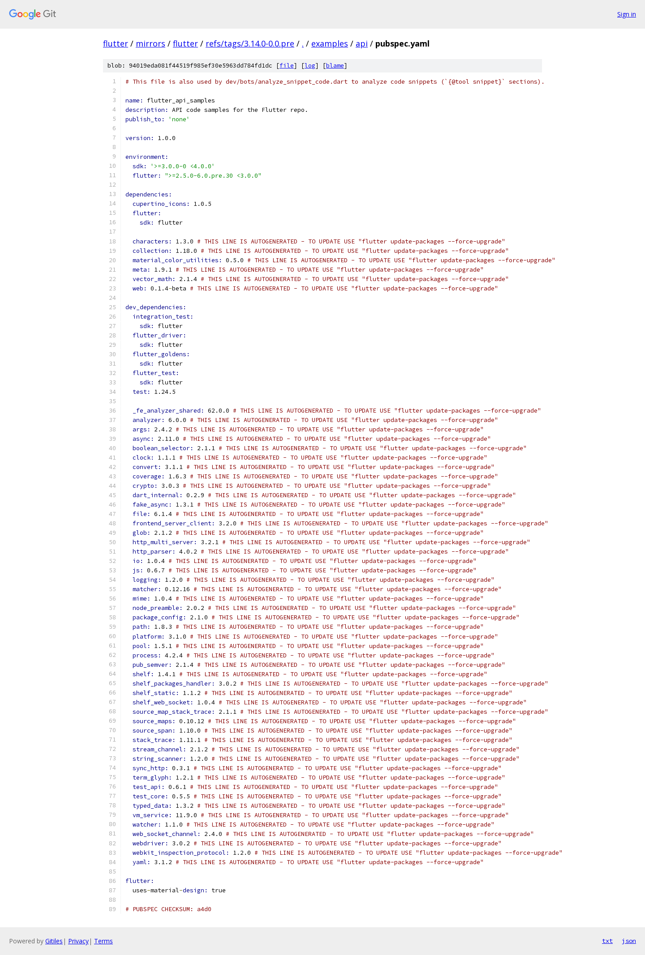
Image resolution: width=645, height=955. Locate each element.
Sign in (626, 14)
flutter (115, 43)
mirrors (150, 43)
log (310, 65)
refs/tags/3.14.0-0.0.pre (250, 43)
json (629, 941)
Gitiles (54, 941)
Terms (103, 941)
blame (335, 65)
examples (329, 43)
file (287, 65)
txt (607, 941)
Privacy (78, 941)
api (362, 43)
